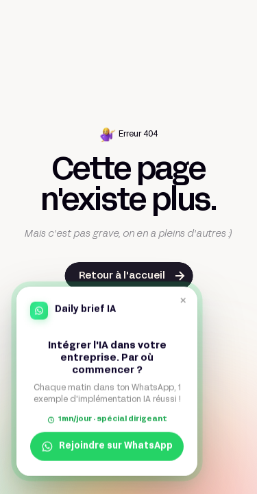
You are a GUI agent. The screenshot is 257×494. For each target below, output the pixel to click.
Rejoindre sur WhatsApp (107, 446)
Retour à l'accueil (122, 276)
